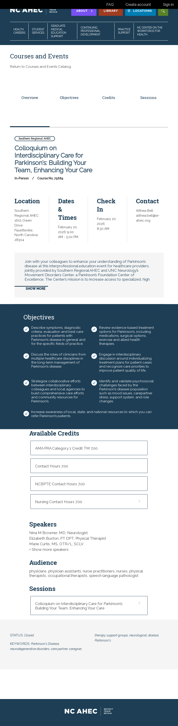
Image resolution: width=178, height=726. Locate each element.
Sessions (148, 97)
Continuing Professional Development (90, 31)
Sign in (168, 4)
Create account (138, 4)
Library (111, 10)
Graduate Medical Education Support (58, 31)
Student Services (38, 31)
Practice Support (124, 31)
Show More (35, 288)
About (84, 10)
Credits (108, 97)
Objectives (69, 97)
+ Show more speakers (49, 549)
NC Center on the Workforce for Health (149, 31)
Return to (40, 67)
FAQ (110, 4)
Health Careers (19, 31)
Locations (140, 10)
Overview (29, 97)
